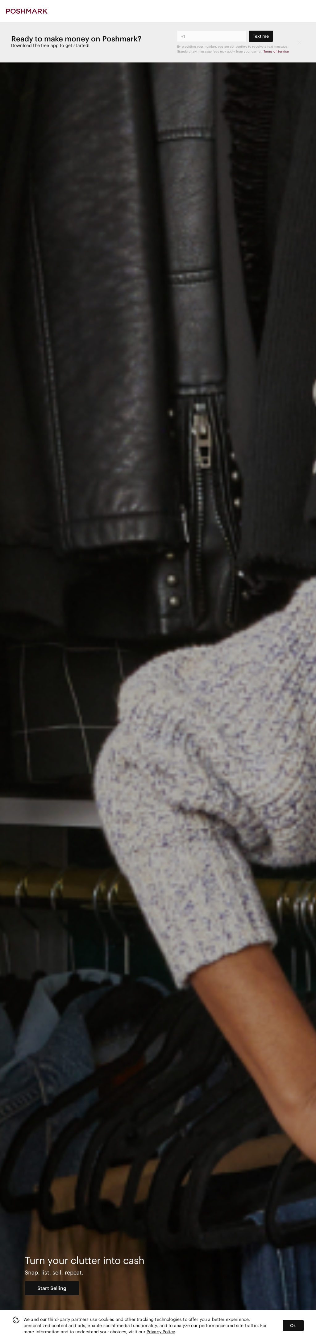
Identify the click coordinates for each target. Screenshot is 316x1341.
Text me (261, 36)
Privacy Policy (161, 1332)
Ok (293, 1325)
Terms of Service (276, 51)
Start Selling (51, 1288)
